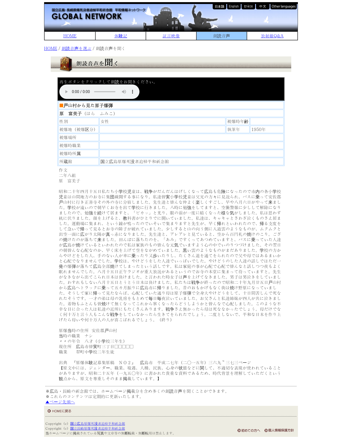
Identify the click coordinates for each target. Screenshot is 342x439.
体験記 (120, 36)
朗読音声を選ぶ (76, 48)
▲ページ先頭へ (60, 402)
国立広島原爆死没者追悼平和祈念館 (97, 423)
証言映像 (171, 36)
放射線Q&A (272, 36)
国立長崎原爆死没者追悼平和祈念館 (97, 428)
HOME (69, 36)
